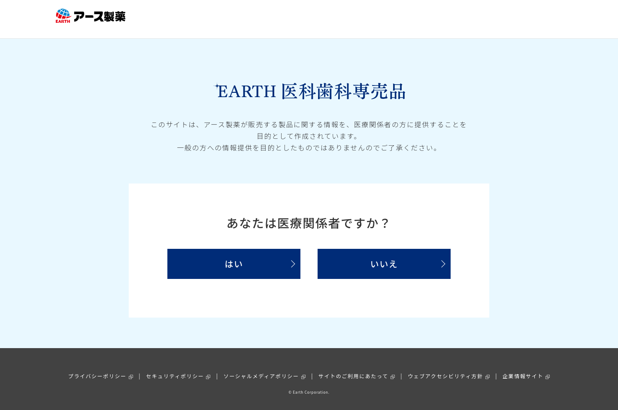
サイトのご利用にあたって (353, 366)
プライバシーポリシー (97, 366)
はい (233, 255)
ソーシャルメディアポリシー (261, 366)
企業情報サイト (523, 366)
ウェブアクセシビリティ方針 (445, 366)
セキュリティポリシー (175, 366)
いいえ (384, 255)
